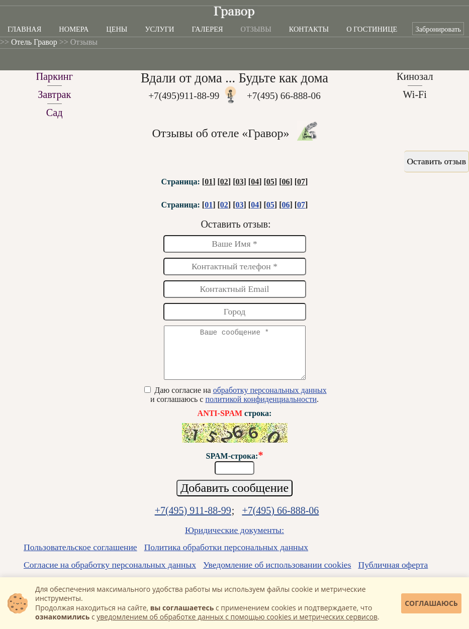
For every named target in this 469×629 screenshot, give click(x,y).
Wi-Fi (415, 94)
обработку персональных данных (270, 399)
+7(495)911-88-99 (183, 95)
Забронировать (438, 29)
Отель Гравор (34, 42)
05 (270, 181)
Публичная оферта (393, 574)
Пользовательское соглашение (80, 556)
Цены (116, 29)
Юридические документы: (234, 539)
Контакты (309, 29)
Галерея (207, 29)
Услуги (159, 29)
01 (209, 181)
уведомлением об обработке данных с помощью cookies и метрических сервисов (237, 616)
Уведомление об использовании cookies (277, 574)
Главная (24, 29)
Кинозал (415, 76)
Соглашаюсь (431, 603)
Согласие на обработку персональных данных (110, 574)
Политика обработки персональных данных (226, 556)
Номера (73, 29)
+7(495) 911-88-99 (193, 519)
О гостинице (371, 29)
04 (255, 181)
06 (286, 181)
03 (239, 181)
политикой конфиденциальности (261, 408)
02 (224, 181)
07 (301, 181)
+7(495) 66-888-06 (284, 95)
